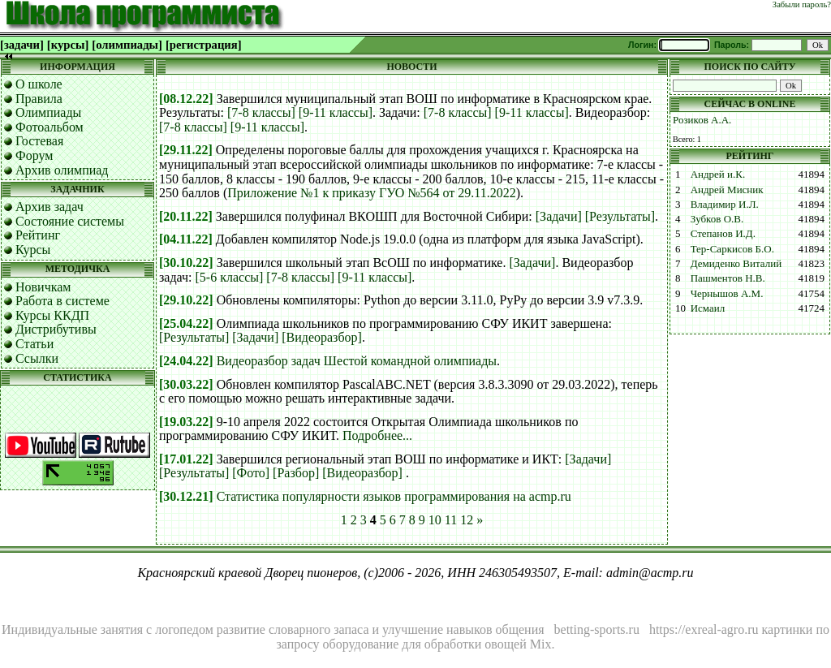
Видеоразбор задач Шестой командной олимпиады (357, 361)
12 (466, 520)
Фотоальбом (49, 127)
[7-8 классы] (261, 112)
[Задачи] (559, 216)
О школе (38, 84)
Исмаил (708, 308)
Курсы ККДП (52, 315)
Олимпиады (48, 112)
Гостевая (39, 141)
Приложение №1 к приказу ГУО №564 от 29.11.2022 (371, 193)
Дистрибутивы (56, 329)
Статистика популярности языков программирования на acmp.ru (394, 496)
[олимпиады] (127, 44)
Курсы (32, 249)
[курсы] (67, 44)
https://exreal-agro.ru (704, 629)
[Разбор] (296, 473)
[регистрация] (204, 44)
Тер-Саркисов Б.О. (732, 249)
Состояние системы (69, 221)
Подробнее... (377, 435)
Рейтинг (37, 235)
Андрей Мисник (727, 189)
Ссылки (36, 358)
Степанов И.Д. (723, 233)
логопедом (184, 629)
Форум (34, 155)
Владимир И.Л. (725, 204)
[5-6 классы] (230, 277)
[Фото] (250, 473)
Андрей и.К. (718, 174)
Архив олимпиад (62, 170)
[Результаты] (620, 216)
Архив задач (49, 206)
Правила (38, 99)
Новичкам (43, 287)
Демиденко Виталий (736, 263)
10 (434, 520)
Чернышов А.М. (727, 293)
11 (451, 520)
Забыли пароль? (802, 4)
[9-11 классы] (335, 112)
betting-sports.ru (596, 629)
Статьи (34, 344)
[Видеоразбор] (322, 337)
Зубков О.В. (717, 219)
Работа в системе (62, 301)
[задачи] (22, 44)
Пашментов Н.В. (728, 278)
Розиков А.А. (702, 120)
